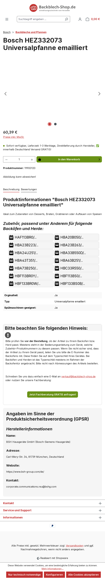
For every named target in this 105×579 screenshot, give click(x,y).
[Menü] (7, 19)
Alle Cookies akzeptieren (83, 574)
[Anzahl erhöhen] (32, 159)
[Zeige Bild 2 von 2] (55, 124)
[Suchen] (66, 19)
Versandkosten (74, 545)
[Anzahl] (19, 159)
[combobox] (40, 19)
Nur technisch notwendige (24, 574)
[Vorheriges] (5, 94)
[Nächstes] (99, 94)
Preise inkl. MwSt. (13, 137)
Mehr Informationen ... (53, 568)
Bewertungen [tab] (29, 189)
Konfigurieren (54, 574)
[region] (52, 93)
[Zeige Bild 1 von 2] (49, 124)
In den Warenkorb (69, 159)
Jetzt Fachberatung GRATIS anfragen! (52, 394)
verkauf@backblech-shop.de (78, 376)
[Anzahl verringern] (6, 159)
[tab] (11, 189)
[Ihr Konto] (80, 19)
